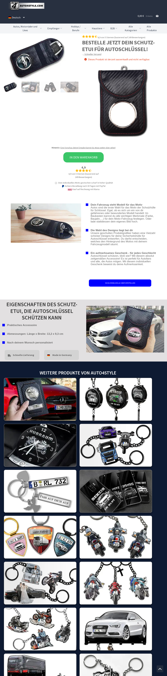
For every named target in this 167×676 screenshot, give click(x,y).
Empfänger (55, 28)
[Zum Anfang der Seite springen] (160, 668)
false (88, 328)
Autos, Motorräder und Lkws (27, 28)
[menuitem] (16, 17)
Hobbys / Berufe (79, 28)
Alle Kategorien (133, 28)
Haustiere (98, 28)
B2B (114, 28)
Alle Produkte (152, 28)
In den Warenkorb (83, 157)
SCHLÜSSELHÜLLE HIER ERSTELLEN (120, 283)
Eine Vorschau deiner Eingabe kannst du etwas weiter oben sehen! (88, 147)
